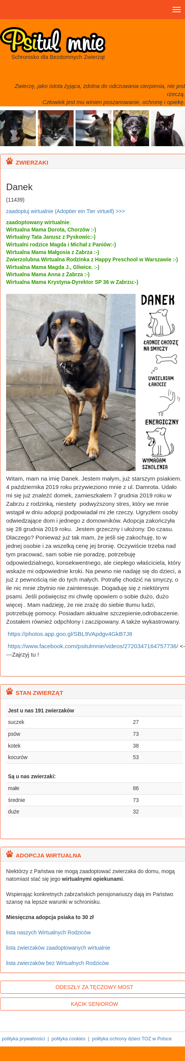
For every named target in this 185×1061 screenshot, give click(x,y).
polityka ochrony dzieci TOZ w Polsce (132, 1038)
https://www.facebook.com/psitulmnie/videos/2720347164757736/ (93, 646)
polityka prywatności (23, 1038)
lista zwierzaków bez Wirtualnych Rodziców (57, 963)
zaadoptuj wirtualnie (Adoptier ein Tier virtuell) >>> (65, 211)
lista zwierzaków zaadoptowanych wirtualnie (58, 948)
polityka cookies (68, 1038)
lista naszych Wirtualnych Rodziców (48, 932)
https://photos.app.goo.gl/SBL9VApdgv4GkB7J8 (69, 634)
